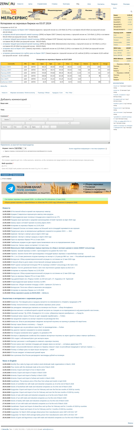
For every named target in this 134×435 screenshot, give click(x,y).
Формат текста (8, 148)
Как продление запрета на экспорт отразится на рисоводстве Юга (35, 319)
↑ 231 (127, 50)
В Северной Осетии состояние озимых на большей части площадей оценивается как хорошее (45, 228)
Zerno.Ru (4, 86)
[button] (5, 119)
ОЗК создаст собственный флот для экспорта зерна (30, 338)
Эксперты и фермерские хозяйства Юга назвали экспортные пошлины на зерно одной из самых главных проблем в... (53, 335)
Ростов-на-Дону (118, 37)
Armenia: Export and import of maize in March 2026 (28, 373)
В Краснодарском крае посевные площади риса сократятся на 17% (35, 217)
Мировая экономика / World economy (22, 93)
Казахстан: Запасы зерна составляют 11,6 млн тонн (29, 245)
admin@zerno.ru (48, 429)
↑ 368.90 (129, 19)
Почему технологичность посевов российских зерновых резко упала (35, 305)
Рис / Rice (69, 93)
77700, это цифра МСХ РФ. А (121, 121)
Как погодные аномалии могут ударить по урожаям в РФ (31, 333)
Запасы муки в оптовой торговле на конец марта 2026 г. (31, 223)
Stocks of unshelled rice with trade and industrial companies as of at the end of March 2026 (42, 384)
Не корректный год (118, 99)
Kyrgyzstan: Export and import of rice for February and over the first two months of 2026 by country (45, 392)
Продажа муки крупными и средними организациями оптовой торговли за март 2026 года (43, 220)
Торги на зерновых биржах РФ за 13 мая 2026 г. (28, 239)
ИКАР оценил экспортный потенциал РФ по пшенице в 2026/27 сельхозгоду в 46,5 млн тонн (44, 265)
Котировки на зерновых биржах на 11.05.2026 (27, 290)
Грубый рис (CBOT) (6, 82)
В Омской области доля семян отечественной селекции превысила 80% (37, 262)
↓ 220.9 (128, 55)
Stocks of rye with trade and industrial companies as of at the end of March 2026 (38, 398)
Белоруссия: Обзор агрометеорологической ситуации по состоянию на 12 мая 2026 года (43, 259)
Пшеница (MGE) (6, 76)
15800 (128, 42)
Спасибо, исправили (119, 94)
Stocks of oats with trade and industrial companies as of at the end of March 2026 (39, 395)
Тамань (116, 44)
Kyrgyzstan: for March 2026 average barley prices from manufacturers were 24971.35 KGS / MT (44, 415)
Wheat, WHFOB (118, 50)
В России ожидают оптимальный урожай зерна (28, 352)
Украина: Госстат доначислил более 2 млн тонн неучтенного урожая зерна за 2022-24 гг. (43, 268)
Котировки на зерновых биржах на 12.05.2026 (27, 270)
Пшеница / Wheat (43, 93)
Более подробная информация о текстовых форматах (87, 148)
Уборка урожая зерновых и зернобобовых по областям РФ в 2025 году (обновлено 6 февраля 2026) (40, 202)
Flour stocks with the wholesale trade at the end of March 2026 (32, 367)
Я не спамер (7, 179)
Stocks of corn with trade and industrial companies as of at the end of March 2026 (39, 403)
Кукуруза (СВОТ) (6, 67)
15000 (128, 35)
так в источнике (117, 112)
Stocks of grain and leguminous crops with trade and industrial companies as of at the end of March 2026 (47, 417)
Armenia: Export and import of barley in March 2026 (29, 375)
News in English (10, 361)
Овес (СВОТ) (4, 79)
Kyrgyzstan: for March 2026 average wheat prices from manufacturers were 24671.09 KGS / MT (44, 412)
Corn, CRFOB (117, 53)
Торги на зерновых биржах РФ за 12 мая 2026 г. (28, 276)
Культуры (69, 4)
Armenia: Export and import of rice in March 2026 (28, 370)
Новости (22, 4)
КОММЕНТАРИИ (118, 83)
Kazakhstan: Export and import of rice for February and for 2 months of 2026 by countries (42, 409)
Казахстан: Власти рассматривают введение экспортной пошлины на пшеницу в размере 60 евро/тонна (48, 321)
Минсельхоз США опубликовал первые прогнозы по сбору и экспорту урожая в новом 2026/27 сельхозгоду (53, 248)
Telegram (114, 4)
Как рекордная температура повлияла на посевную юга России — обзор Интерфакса (42, 307)
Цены (32, 4)
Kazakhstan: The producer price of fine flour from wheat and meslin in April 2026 (38, 381)
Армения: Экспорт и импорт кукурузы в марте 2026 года (31, 237)
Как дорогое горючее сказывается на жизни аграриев (30, 330)
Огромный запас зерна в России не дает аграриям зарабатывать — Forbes (38, 316)
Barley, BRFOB (118, 55)
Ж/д (77, 4)
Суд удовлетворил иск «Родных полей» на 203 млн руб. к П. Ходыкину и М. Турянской (42, 279)
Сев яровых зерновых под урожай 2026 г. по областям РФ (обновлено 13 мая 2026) (34, 199)
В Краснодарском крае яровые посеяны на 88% (28, 282)
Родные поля (117, 108)
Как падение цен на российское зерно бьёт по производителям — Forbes (37, 327)
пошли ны (116, 86)
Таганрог (116, 40)
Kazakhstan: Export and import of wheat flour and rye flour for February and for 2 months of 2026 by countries (49, 406)
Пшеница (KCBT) (6, 73)
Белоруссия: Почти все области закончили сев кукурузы (31, 287)
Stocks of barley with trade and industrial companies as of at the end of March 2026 (40, 401)
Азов (115, 35)
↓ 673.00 (129, 24)
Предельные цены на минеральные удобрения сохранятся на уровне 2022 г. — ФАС (41, 231)
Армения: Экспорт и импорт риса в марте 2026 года (29, 234)
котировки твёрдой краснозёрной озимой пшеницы (21, 39)
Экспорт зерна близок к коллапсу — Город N (27, 324)
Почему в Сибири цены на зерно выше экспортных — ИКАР (32, 350)
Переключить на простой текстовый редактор (17, 145)
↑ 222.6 (128, 53)
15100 (128, 37)
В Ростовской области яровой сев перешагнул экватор (30, 211)
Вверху (130, 423)
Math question (7, 163)
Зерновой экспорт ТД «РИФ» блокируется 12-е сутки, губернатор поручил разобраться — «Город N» (47, 313)
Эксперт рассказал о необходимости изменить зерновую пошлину (35, 341)
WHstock (116, 61)
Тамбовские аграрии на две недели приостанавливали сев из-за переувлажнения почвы (43, 242)
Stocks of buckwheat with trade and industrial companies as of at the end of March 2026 (41, 387)
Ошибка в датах (118, 103)
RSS (89, 4)
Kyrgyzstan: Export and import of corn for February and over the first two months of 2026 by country (45, 389)
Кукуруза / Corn (57, 93)
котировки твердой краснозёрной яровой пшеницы (21, 44)
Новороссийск (118, 42)
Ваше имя (4, 103)
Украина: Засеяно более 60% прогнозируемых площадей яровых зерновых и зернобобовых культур (47, 254)
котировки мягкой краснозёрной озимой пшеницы (21, 34)
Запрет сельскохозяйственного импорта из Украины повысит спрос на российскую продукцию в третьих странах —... (53, 347)
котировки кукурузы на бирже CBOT (16, 30)
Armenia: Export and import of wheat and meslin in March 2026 (32, 378)
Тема (2, 110)
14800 (128, 40)
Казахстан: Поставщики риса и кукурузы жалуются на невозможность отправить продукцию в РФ (46, 302)
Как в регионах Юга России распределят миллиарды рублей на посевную (37, 355)
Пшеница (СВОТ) (6, 70)
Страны (57, 4)
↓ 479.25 (129, 17)
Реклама (126, 4)
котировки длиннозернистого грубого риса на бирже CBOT (24, 53)
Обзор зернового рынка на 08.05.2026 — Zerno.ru (30, 293)
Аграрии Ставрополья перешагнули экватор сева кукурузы (32, 214)
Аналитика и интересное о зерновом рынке (22, 298)
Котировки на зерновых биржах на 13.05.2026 (27, 225)
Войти (115, 8)
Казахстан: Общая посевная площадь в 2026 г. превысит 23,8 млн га (36, 284)
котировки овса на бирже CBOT (14, 48)
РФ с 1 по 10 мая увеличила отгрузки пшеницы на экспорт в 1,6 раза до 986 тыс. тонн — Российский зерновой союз (53, 256)
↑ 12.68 (129, 22)
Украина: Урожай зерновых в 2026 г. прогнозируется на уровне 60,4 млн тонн (39, 251)
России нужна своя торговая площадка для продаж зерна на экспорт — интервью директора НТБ (46, 344)
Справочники (44, 4)
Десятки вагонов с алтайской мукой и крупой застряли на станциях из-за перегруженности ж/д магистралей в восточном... (55, 310)
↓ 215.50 (129, 29)
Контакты (101, 4)
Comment (5, 116)
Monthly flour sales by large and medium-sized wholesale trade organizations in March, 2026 (43, 364)
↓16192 (128, 61)
